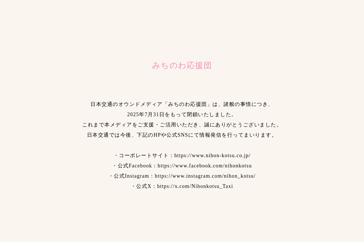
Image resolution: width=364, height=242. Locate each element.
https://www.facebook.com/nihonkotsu (205, 166)
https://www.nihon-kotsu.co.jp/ (212, 155)
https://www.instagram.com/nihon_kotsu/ (205, 176)
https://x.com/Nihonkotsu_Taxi (195, 186)
